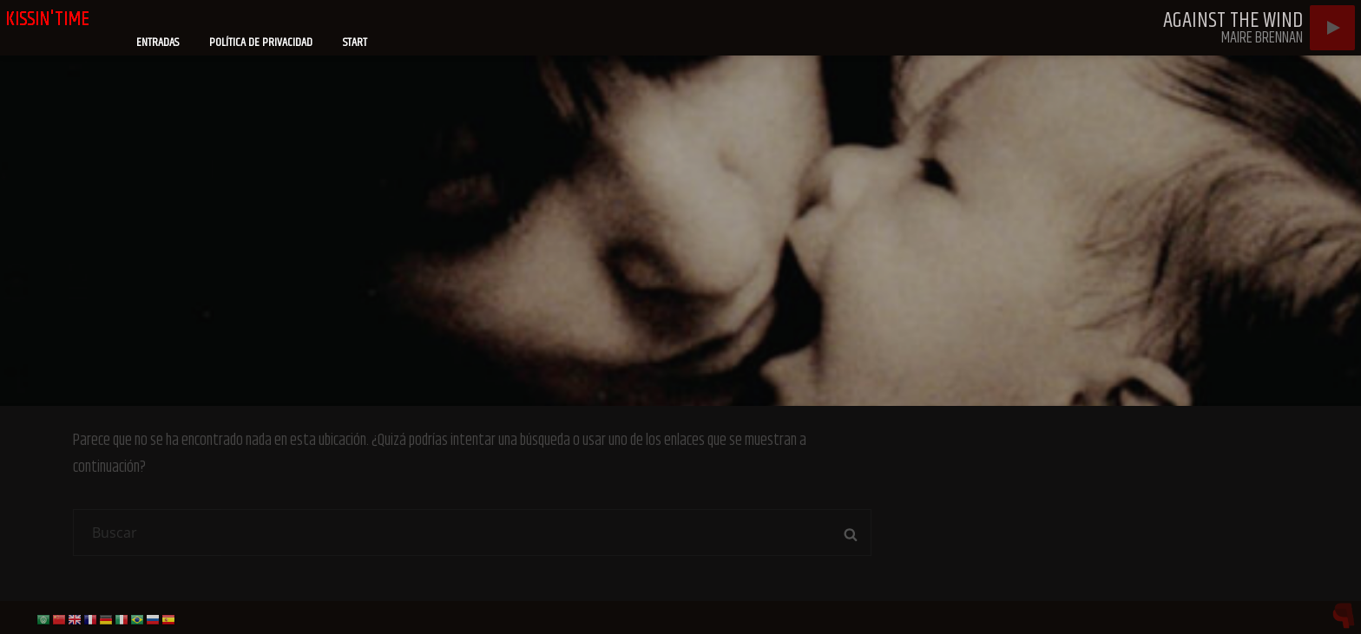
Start (355, 42)
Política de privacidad (260, 42)
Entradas (157, 42)
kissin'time (48, 19)
